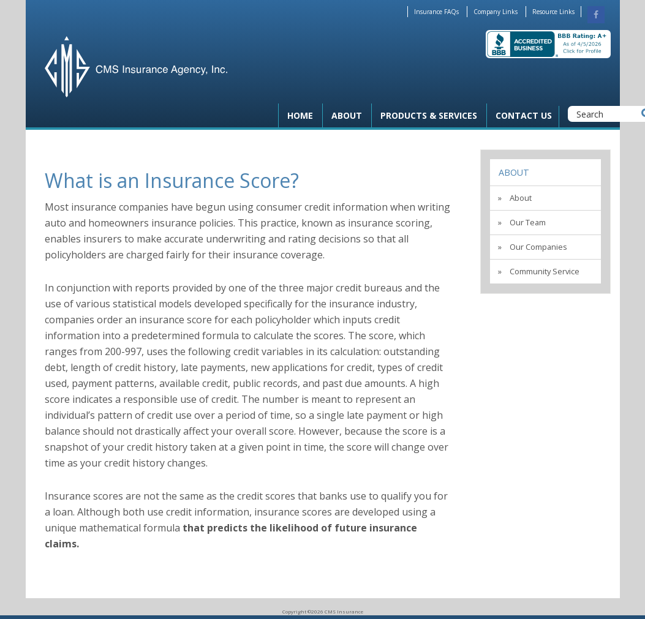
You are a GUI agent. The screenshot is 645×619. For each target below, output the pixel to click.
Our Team (528, 222)
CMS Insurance (136, 66)
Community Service (544, 271)
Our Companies (538, 246)
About (514, 172)
